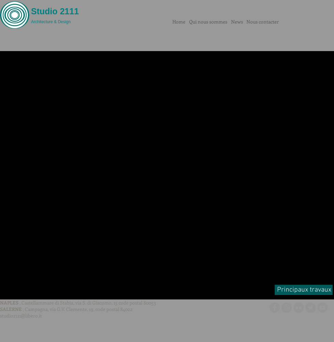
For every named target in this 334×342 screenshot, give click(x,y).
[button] (167, 170)
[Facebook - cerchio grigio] (275, 307)
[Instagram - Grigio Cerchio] (287, 307)
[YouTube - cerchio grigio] (322, 307)
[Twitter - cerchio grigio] (310, 307)
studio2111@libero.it (21, 315)
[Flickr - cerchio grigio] (298, 307)
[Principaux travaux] (304, 290)
